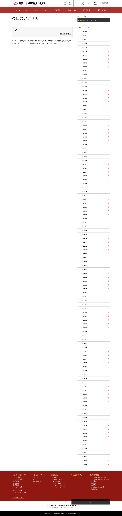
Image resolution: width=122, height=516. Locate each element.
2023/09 (84, 152)
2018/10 (84, 382)
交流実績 (93, 485)
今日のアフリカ (71, 10)
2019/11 (84, 332)
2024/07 (84, 113)
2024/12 (84, 94)
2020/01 (84, 324)
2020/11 (84, 285)
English (83, 3)
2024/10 (84, 102)
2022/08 (84, 203)
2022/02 (84, 226)
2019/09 (84, 339)
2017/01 (84, 464)
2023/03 (84, 176)
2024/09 (84, 106)
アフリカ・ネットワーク (59, 485)
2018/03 (84, 409)
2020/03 (84, 316)
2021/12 (84, 234)
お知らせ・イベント (41, 10)
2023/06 (84, 164)
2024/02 (84, 133)
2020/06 (84, 304)
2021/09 (84, 246)
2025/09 (84, 59)
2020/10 (84, 289)
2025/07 (84, 67)
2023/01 (84, 184)
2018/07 (84, 394)
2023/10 (84, 148)
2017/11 (84, 425)
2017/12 (84, 421)
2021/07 (84, 254)
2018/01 (84, 417)
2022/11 (84, 191)
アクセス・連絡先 (18, 487)
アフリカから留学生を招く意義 (100, 479)
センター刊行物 (56, 483)
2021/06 (84, 258)
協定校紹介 (94, 489)
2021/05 (84, 261)
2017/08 (84, 437)
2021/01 (84, 277)
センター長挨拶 (17, 479)
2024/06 (84, 117)
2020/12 (84, 281)
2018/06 (84, 398)
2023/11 (84, 145)
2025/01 (84, 90)
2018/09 (84, 386)
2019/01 (84, 370)
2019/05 (84, 355)
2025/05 (84, 74)
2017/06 (84, 445)
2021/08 (84, 250)
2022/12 (84, 187)
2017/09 (84, 433)
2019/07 (84, 347)
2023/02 (84, 180)
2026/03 (84, 35)
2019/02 (84, 367)
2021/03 (84, 269)
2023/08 (84, 156)
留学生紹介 (94, 481)
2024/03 (84, 129)
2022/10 (84, 195)
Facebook (95, 3)
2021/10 (84, 242)
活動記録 (93, 483)
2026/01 (84, 43)
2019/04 (84, 359)
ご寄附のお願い (101, 10)
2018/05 (84, 402)
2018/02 (84, 413)
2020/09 (84, 293)
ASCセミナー (36, 479)
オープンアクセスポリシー (59, 487)
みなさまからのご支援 (97, 487)
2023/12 (84, 141)
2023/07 (84, 160)
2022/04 (84, 219)
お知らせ (35, 477)
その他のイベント (38, 481)
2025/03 (84, 82)
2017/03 (84, 456)
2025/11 (84, 51)
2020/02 (84, 320)
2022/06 (84, 211)
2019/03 (84, 363)
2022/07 (84, 207)
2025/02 (84, 86)
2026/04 (84, 32)
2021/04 (84, 265)
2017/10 (84, 429)
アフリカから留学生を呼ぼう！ (100, 477)
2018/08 (84, 390)
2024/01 (84, 137)
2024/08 (84, 109)
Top (107, 502)
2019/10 (84, 335)
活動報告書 (16, 485)
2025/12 (84, 47)
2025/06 (84, 71)
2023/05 (84, 168)
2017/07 (84, 441)
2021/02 (84, 273)
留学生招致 (86, 10)
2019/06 (84, 351)
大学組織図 (16, 481)
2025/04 (84, 78)
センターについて (21, 10)
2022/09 (84, 199)
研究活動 (57, 10)
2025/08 (84, 63)
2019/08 (84, 343)
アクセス (76, 3)
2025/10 (84, 55)
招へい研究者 (56, 481)
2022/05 (84, 215)
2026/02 (84, 39)
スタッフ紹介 (17, 483)
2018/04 (84, 406)
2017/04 (84, 452)
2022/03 (84, 222)
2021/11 (84, 238)
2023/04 (84, 172)
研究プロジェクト (57, 479)
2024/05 (84, 121)
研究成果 (54, 477)
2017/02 (84, 460)
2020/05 (84, 308)
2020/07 (84, 300)
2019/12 (84, 328)
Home (81, 20)
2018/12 (84, 374)
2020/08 (84, 296)
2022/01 (84, 230)
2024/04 (84, 125)
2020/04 (84, 312)
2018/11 (84, 378)
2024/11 (84, 98)
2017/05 (84, 448)
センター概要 (17, 477)
